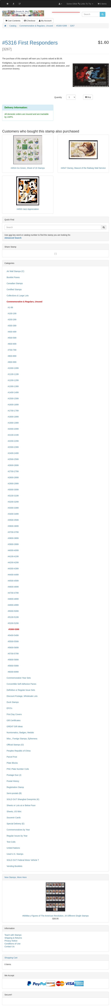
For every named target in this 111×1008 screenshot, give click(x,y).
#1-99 (10, 307)
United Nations (13, 848)
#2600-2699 (13, 465)
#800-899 (11, 356)
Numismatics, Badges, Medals (20, 732)
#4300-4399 (13, 568)
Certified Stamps (14, 289)
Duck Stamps (13, 702)
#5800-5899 (13, 660)
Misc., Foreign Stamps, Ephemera (22, 738)
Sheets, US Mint (14, 811)
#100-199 (11, 313)
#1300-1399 (13, 386)
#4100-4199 (13, 556)
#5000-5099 (13, 611)
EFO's (9, 708)
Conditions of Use (12, 943)
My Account (45, 21)
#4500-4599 (13, 581)
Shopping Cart (10, 958)
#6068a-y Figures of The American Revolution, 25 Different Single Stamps (55, 916)
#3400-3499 (13, 514)
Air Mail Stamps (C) (15, 271)
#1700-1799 (13, 411)
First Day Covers (14, 714)
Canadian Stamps (15, 283)
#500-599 (11, 338)
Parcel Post (12, 757)
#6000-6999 (13, 672)
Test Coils (11, 842)
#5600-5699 (13, 647)
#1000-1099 (13, 368)
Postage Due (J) (14, 775)
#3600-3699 (13, 526)
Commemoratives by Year (18, 830)
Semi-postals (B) (14, 793)
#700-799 (11, 350)
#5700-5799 (13, 653)
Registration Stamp (15, 787)
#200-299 (11, 319)
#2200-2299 (13, 441)
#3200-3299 (13, 502)
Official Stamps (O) (15, 745)
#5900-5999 (13, 666)
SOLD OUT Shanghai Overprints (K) (23, 799)
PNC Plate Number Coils (18, 769)
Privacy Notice (10, 941)
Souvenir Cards (14, 817)
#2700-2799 (13, 471)
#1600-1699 (13, 404)
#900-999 (11, 362)
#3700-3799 (13, 532)
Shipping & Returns (13, 938)
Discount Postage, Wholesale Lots (22, 696)
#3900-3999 (13, 544)
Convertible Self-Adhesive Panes (21, 684)
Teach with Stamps (13, 935)
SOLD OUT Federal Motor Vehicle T (23, 860)
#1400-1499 (13, 392)
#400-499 (11, 332)
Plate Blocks (12, 763)
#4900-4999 (13, 605)
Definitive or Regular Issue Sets (21, 690)
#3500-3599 (13, 520)
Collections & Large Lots (18, 295)
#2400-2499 (13, 453)
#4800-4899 (13, 599)
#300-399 (11, 325)
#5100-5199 (13, 617)
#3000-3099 (13, 489)
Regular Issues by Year (17, 836)
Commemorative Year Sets (19, 678)
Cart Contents (12, 21)
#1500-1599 (13, 398)
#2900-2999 (13, 483)
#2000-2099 (13, 429)
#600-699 (11, 344)
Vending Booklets (14, 866)
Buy (88, 97)
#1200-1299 (13, 380)
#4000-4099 (13, 550)
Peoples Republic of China (18, 751)
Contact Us (9, 946)
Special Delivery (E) (15, 823)
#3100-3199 (13, 496)
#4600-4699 (13, 587)
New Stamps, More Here (15, 877)
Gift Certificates (14, 720)
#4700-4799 (13, 593)
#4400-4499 (13, 574)
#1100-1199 (13, 374)
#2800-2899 (13, 477)
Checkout (29, 21)
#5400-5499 (13, 635)
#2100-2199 (13, 435)
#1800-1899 (13, 417)
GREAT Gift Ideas (15, 726)
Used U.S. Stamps (15, 854)
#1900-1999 (13, 423)
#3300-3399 (13, 508)
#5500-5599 (13, 641)
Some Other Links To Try (79, 4)
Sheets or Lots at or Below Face (21, 805)
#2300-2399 (13, 447)
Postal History (13, 781)
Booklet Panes (13, 277)
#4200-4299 (13, 562)
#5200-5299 (13, 623)
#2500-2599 (13, 459)
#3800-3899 (13, 538)
